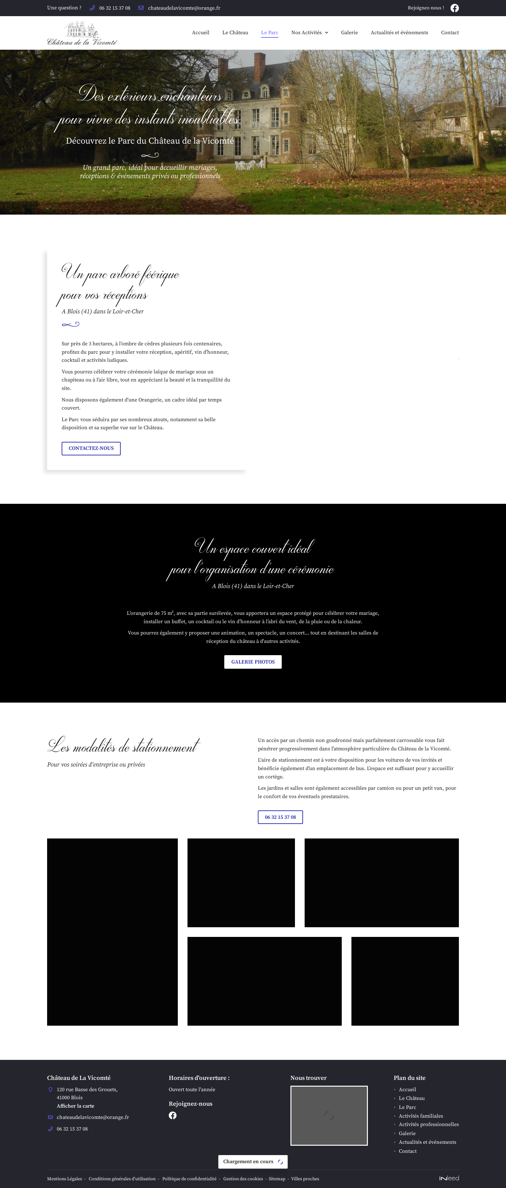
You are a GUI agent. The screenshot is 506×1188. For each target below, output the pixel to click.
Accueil (200, 32)
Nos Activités (306, 32)
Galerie (349, 32)
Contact (450, 32)
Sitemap (277, 1179)
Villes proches (305, 1179)
